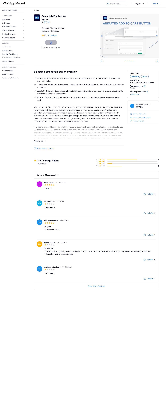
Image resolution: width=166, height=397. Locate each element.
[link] (13, 10)
